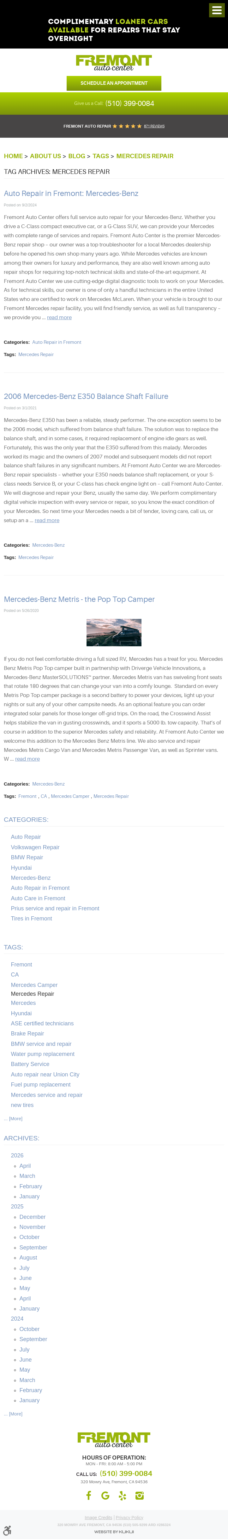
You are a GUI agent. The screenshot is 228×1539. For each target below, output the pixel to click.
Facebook (88, 1496)
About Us (45, 156)
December (33, 1217)
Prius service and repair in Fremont (55, 908)
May (25, 1288)
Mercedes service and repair (47, 1095)
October (30, 1237)
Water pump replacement (43, 1054)
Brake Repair (27, 1033)
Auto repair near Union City (45, 1074)
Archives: (21, 1138)
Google (105, 1496)
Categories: (26, 819)
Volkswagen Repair (35, 847)
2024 (17, 1319)
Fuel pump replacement (41, 1084)
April (25, 1166)
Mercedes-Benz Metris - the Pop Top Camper (79, 599)
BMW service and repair (41, 1044)
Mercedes (23, 1003)
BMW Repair (27, 857)
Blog (76, 156)
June (26, 1278)
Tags (101, 156)
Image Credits (98, 1517)
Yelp (122, 1496)
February (31, 1186)
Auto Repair (26, 837)
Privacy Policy (129, 1517)
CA (44, 796)
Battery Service (30, 1064)
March (27, 1176)
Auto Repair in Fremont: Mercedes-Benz (71, 193)
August (28, 1257)
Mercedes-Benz (48, 545)
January (30, 1196)
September (33, 1247)
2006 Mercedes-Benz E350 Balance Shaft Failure (86, 396)
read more (59, 317)
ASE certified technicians (42, 1023)
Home (13, 156)
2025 (17, 1206)
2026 (17, 1155)
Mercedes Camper (70, 796)
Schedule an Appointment (114, 83)
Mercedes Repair (144, 156)
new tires (22, 1105)
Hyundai (21, 868)
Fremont (27, 796)
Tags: (13, 947)
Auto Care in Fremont (38, 898)
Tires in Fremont (31, 918)
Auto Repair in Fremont (56, 342)
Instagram (139, 1496)
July (25, 1268)
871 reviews (154, 126)
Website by (114, 1532)
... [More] (13, 1118)
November (33, 1227)
